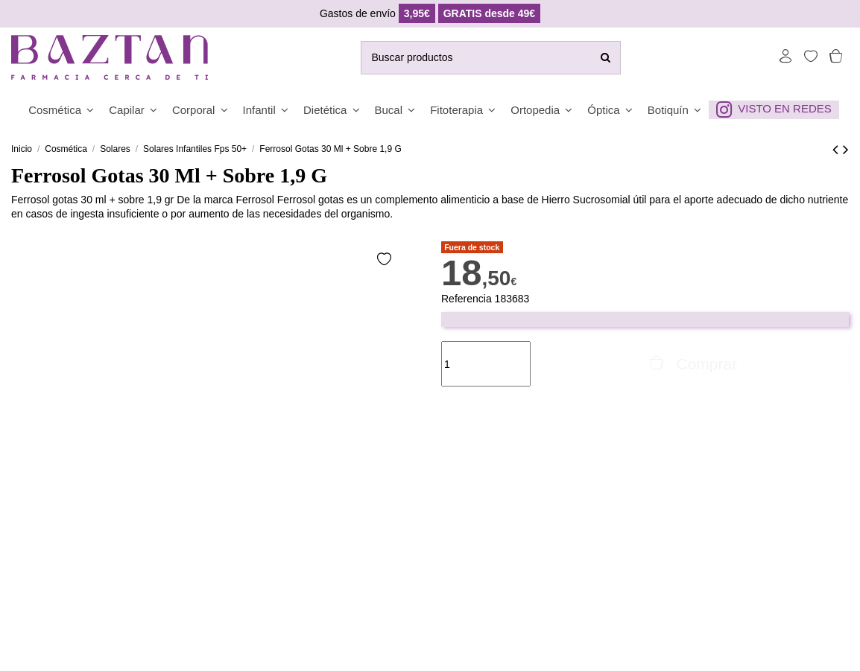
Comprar (692, 363)
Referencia (466, 299)
